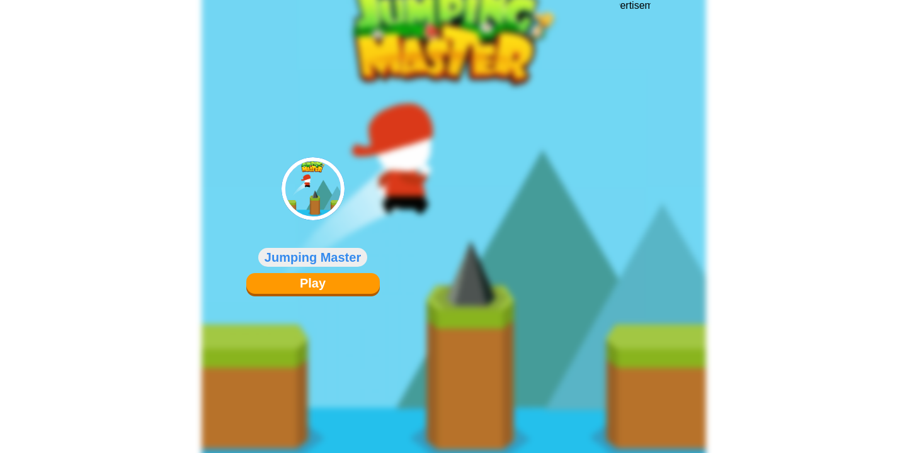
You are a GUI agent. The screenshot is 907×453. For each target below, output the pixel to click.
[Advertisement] (634, 217)
